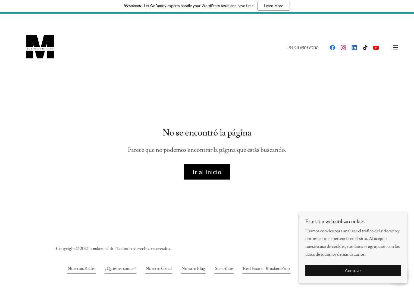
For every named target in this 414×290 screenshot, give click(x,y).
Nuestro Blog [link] (193, 268)
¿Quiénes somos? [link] (120, 268)
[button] (395, 47)
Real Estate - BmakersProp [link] (266, 268)
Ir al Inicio (207, 171)
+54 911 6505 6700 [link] (302, 48)
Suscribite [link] (224, 268)
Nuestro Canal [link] (159, 268)
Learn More (273, 6)
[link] (40, 46)
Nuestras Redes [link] (81, 268)
